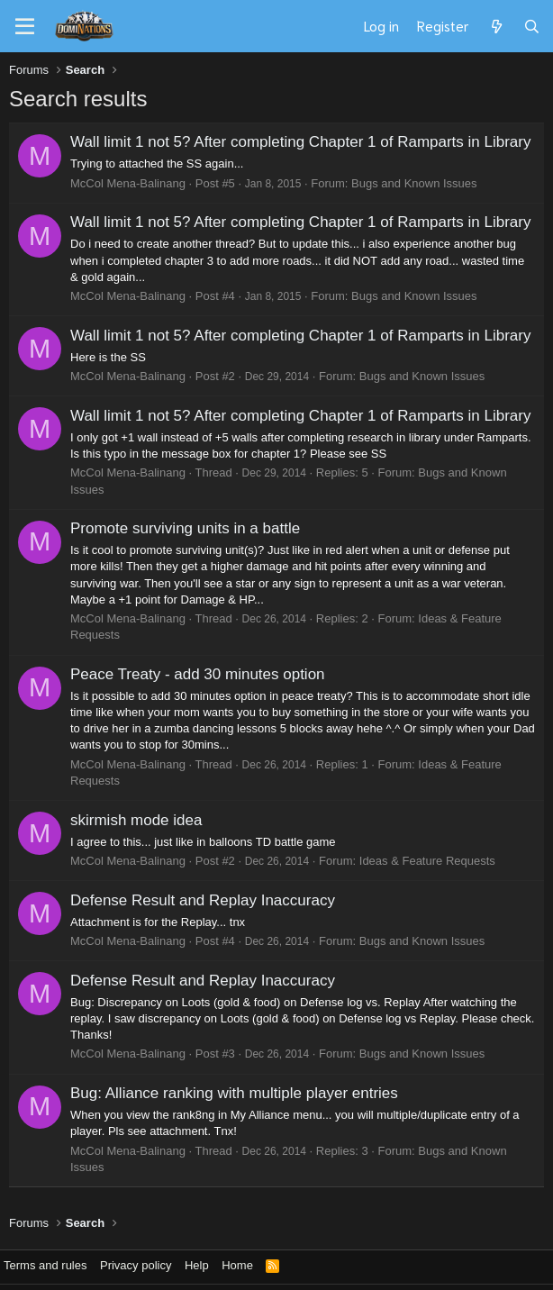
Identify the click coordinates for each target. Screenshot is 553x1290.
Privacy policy (135, 1265)
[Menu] (25, 27)
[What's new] (495, 26)
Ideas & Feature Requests (427, 861)
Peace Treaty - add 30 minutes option (197, 674)
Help (197, 1265)
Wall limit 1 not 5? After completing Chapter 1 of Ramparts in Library (300, 141)
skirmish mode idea (136, 820)
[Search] (531, 26)
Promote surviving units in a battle (185, 528)
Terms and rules (45, 1265)
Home (237, 1265)
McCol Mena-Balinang (128, 183)
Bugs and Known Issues (413, 183)
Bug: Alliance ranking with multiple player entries (234, 1093)
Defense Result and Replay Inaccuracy (202, 900)
